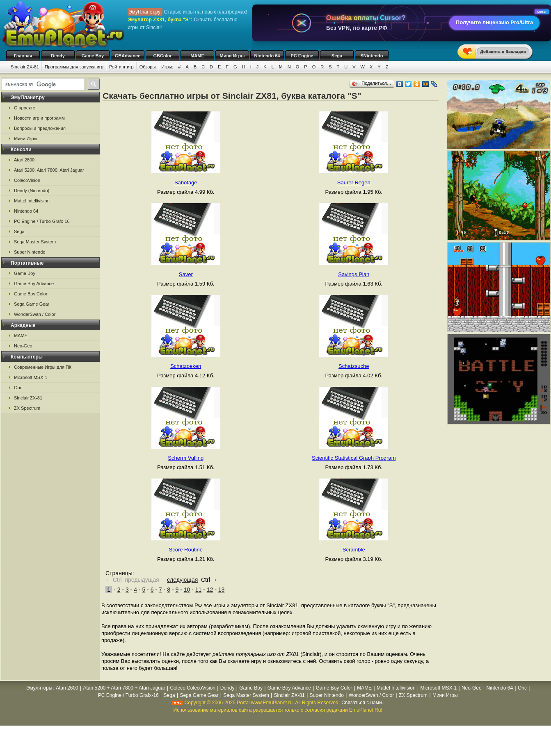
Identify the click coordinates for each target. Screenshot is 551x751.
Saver (186, 274)
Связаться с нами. (362, 703)
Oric (18, 387)
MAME (197, 55)
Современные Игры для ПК (42, 367)
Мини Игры (232, 55)
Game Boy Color (30, 293)
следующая (182, 579)
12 (210, 589)
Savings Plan (353, 274)
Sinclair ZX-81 (25, 66)
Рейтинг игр (121, 66)
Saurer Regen (353, 182)
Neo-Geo (23, 345)
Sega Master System (35, 241)
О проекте (24, 107)
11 (198, 589)
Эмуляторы (39, 688)
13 (221, 589)
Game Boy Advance (34, 283)
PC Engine (301, 55)
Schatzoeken (185, 366)
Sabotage (185, 182)
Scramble (354, 550)
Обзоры (147, 66)
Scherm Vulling (185, 458)
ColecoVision (27, 180)
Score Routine (186, 550)
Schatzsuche (353, 366)
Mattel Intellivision (32, 200)
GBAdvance (127, 55)
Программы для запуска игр (74, 66)
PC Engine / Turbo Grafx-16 (42, 221)
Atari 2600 (24, 159)
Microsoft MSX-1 (30, 377)
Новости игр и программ (39, 118)
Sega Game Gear (31, 304)
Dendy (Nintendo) (31, 190)
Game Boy (93, 55)
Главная (23, 55)
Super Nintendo (29, 252)
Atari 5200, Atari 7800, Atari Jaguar (49, 170)
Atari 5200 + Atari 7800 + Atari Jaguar (124, 688)
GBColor (162, 55)
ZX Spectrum (27, 408)
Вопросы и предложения (40, 128)
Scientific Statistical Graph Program (354, 458)
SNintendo (372, 55)
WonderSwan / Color (34, 314)
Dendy (58, 55)
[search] (42, 84)
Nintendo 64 (267, 55)
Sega (337, 55)
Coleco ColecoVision (192, 688)
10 (187, 589)
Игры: (167, 66)
